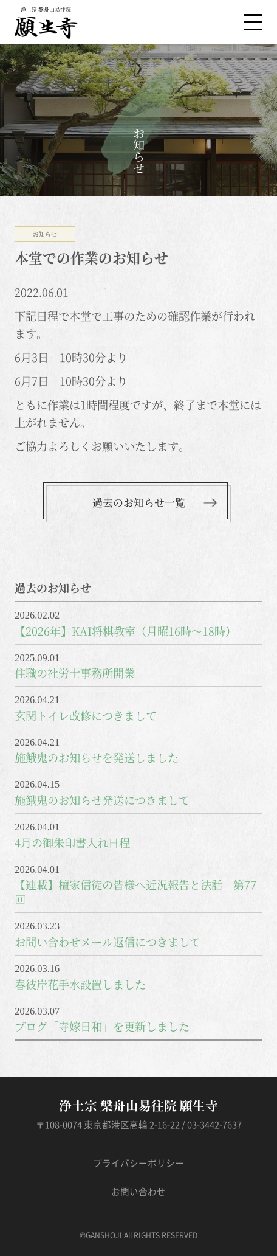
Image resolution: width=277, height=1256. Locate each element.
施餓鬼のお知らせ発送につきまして (102, 800)
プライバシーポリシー (138, 1163)
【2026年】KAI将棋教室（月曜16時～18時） (125, 631)
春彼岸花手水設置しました (80, 984)
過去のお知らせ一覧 (138, 502)
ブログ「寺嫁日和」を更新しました (102, 1026)
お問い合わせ (138, 1191)
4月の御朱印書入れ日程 (72, 842)
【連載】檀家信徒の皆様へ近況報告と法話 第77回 (135, 891)
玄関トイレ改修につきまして (86, 715)
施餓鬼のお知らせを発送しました (97, 757)
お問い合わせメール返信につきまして (107, 941)
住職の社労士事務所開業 (75, 673)
